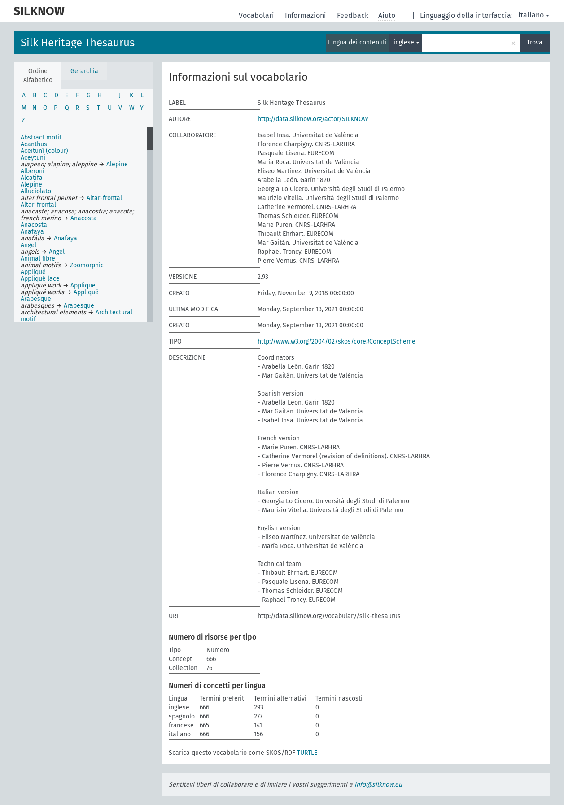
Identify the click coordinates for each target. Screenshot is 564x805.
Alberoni (32, 171)
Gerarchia (84, 71)
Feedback (353, 15)
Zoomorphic (87, 265)
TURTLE (307, 753)
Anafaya (32, 231)
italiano (533, 15)
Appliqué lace (40, 279)
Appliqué (33, 272)
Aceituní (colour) (44, 151)
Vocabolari (257, 15)
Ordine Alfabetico (37, 75)
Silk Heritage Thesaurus (78, 42)
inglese (406, 42)
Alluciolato (36, 191)
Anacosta (83, 218)
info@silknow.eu (378, 784)
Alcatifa (32, 178)
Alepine (117, 164)
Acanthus (34, 144)
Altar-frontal (104, 198)
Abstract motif (41, 137)
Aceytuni (33, 157)
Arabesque (36, 299)
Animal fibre (38, 258)
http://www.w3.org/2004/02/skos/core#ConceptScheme (336, 341)
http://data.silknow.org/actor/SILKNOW (313, 119)
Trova (534, 42)
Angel (28, 245)
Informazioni (306, 15)
